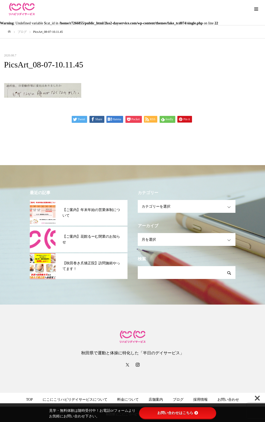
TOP (29, 399)
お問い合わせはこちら (177, 412)
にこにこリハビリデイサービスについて (75, 399)
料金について (128, 399)
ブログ (178, 399)
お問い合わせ (228, 399)
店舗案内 (156, 399)
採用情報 (200, 399)
